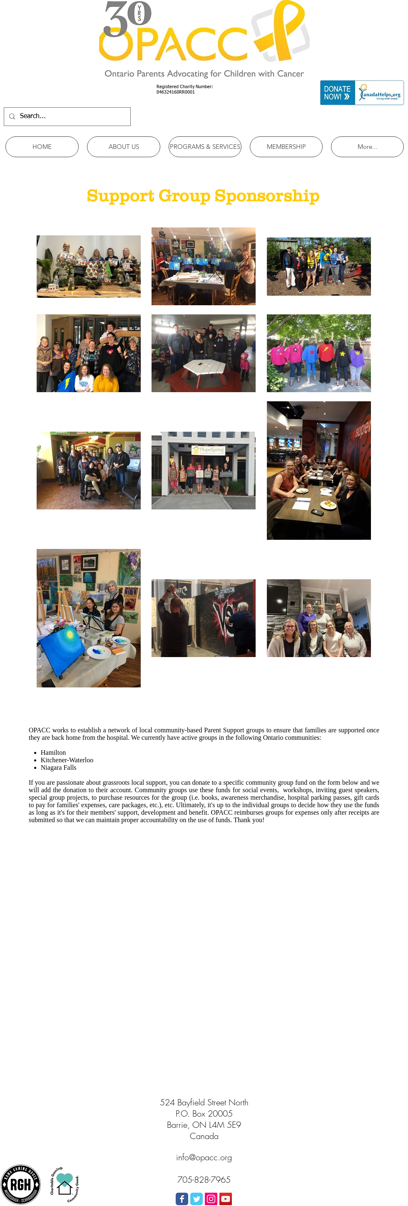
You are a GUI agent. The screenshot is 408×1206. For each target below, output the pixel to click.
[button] (123, 146)
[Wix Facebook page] (182, 1199)
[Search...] (66, 117)
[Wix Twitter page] (196, 1199)
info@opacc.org (204, 1157)
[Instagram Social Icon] (211, 1199)
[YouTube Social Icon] (225, 1199)
